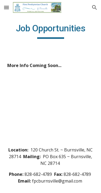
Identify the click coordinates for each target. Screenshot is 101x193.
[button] (6, 7)
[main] (50, 31)
